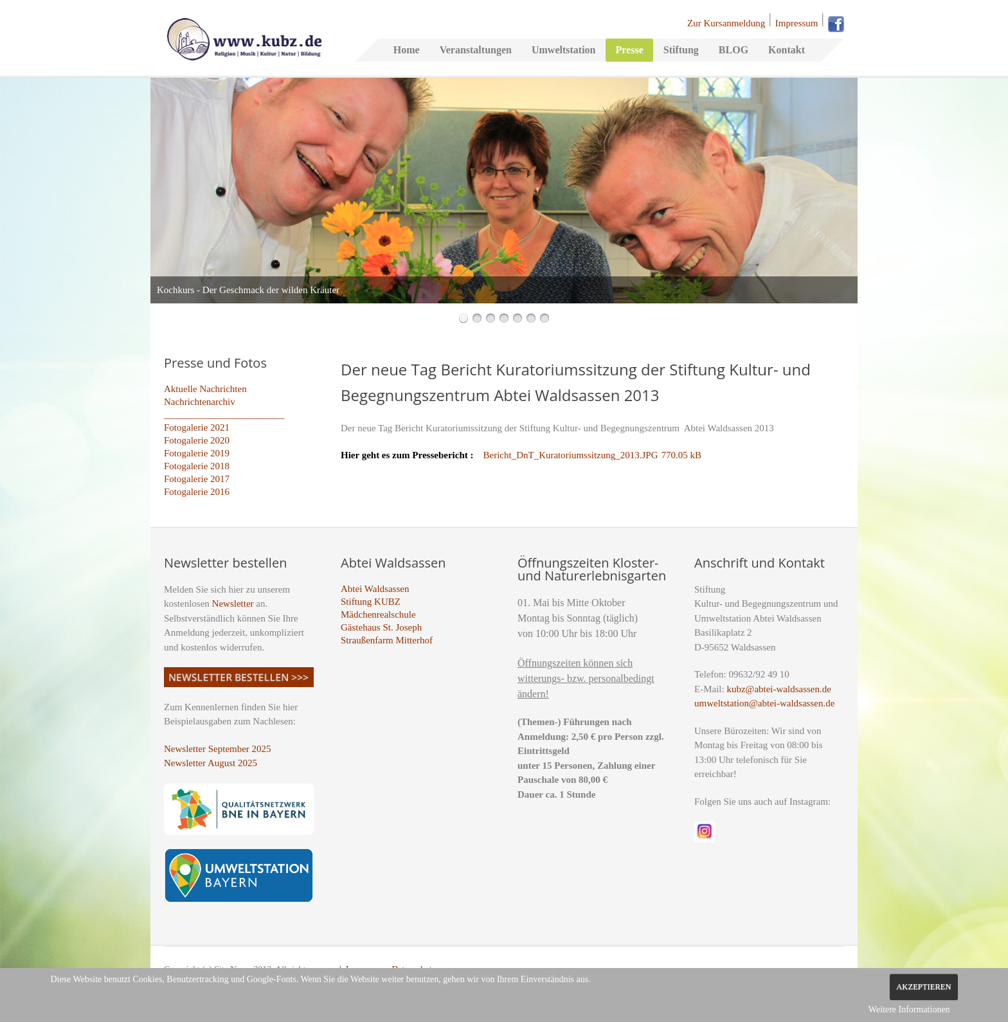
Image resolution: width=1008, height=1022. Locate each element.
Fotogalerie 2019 (197, 453)
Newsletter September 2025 (217, 749)
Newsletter (233, 603)
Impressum (796, 23)
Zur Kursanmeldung (726, 23)
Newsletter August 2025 (210, 763)
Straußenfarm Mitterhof (387, 640)
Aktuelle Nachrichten (205, 389)
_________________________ (224, 414)
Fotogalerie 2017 (197, 479)
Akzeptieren (923, 986)
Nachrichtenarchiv (199, 402)
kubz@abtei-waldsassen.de (778, 689)
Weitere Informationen (909, 1009)
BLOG (733, 49)
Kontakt (786, 49)
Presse (629, 49)
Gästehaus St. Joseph (381, 627)
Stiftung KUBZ (371, 601)
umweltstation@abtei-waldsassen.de (764, 703)
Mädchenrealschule (378, 614)
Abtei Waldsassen (375, 589)
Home (406, 49)
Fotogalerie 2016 (197, 492)
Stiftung (681, 49)
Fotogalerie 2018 (197, 466)
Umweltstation (564, 49)
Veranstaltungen (476, 49)
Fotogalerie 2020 (197, 440)
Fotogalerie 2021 (197, 427)
